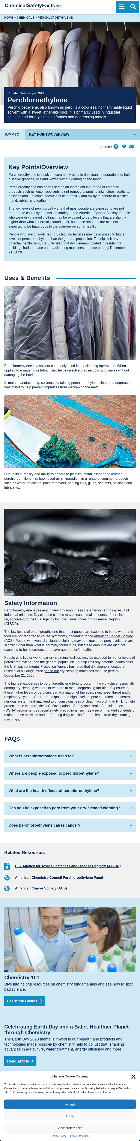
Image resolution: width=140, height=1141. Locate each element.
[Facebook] (116, 147)
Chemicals (26, 17)
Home (8, 17)
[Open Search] (133, 7)
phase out (51, 671)
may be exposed (86, 640)
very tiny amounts (65, 610)
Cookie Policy (58, 1136)
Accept (70, 1104)
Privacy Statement (78, 1136)
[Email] (132, 147)
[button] (133, 1076)
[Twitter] (124, 147)
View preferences (70, 1128)
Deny (70, 1116)
